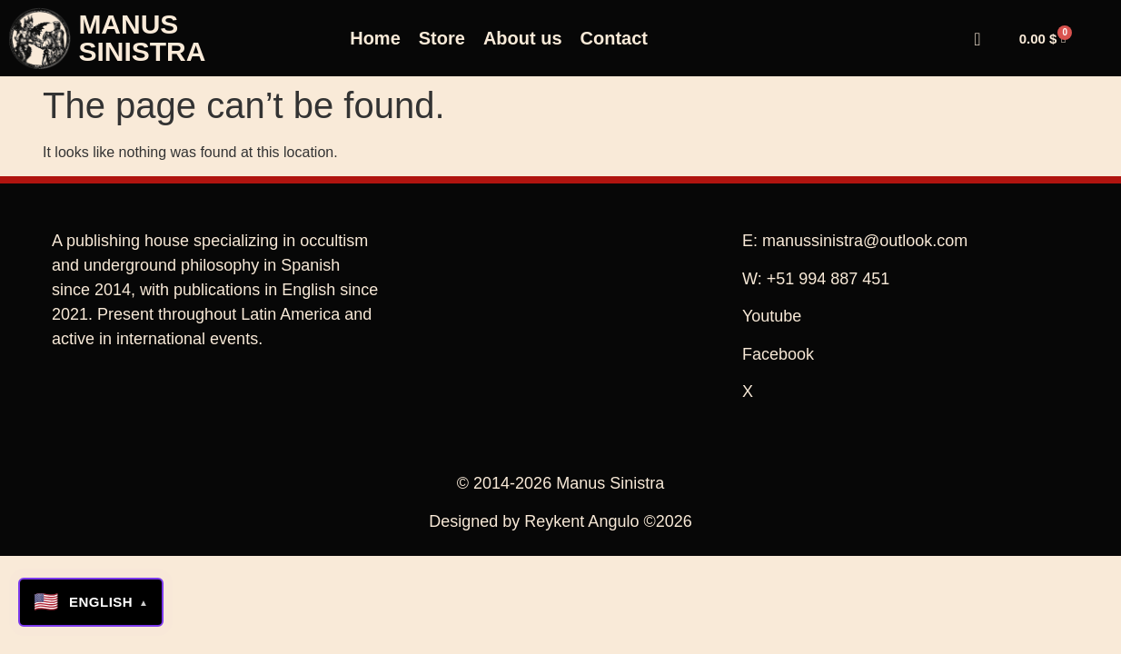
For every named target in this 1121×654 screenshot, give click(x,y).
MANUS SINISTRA (141, 37)
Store (442, 38)
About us (522, 38)
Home (375, 38)
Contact (614, 38)
